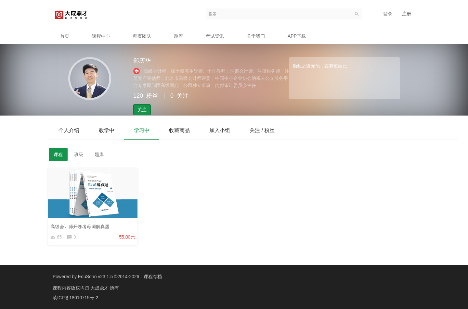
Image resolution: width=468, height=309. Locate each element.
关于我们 (256, 36)
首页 (64, 36)
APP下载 (297, 36)
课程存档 (153, 276)
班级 (78, 154)
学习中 (142, 130)
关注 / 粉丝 (262, 130)
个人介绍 (68, 130)
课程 (58, 154)
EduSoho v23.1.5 (95, 276)
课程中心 (101, 36)
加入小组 (219, 130)
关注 (142, 109)
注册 (406, 13)
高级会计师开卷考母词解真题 (80, 225)
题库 (178, 36)
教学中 (106, 130)
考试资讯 (215, 36)
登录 (387, 13)
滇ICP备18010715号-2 (75, 297)
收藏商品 (179, 130)
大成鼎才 (100, 287)
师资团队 (142, 36)
